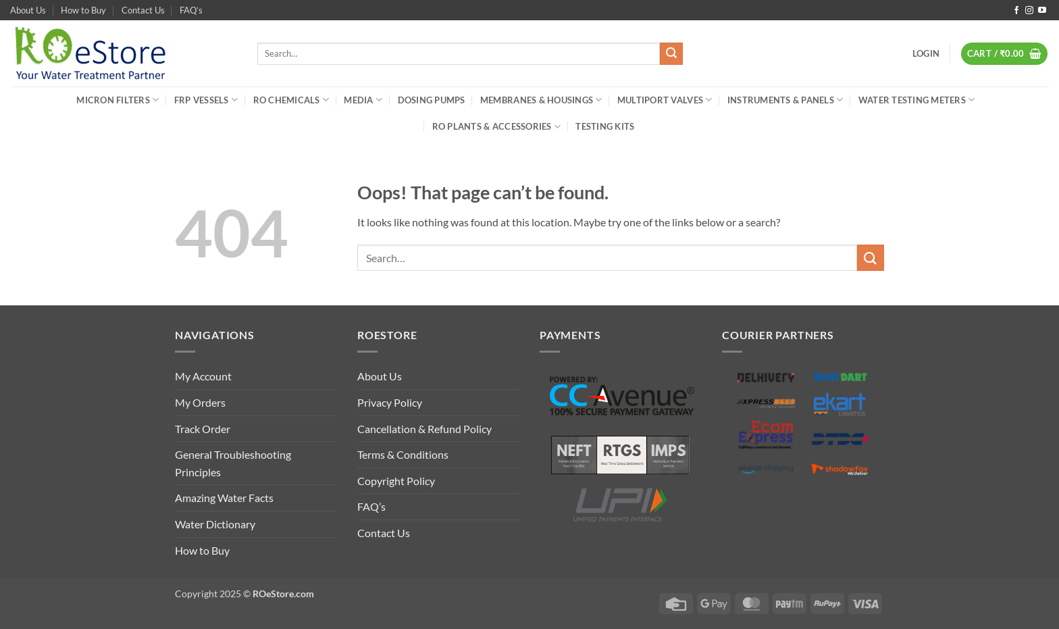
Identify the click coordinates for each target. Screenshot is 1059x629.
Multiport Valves (665, 99)
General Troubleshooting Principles (233, 463)
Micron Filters (117, 99)
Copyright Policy (396, 480)
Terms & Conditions (402, 454)
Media (363, 99)
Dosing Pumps (431, 100)
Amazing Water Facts (224, 497)
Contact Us (143, 10)
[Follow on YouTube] (1042, 11)
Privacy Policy (389, 402)
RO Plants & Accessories (496, 126)
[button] (925, 53)
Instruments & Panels (785, 99)
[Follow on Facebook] (1016, 11)
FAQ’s (191, 10)
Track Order (202, 428)
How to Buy (83, 10)
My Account (203, 376)
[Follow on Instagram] (1029, 11)
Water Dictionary (215, 524)
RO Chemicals (291, 99)
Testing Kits (604, 126)
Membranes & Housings (541, 99)
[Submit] (671, 54)
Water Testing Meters (916, 99)
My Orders (200, 402)
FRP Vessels (206, 99)
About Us (28, 10)
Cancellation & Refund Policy (424, 428)
